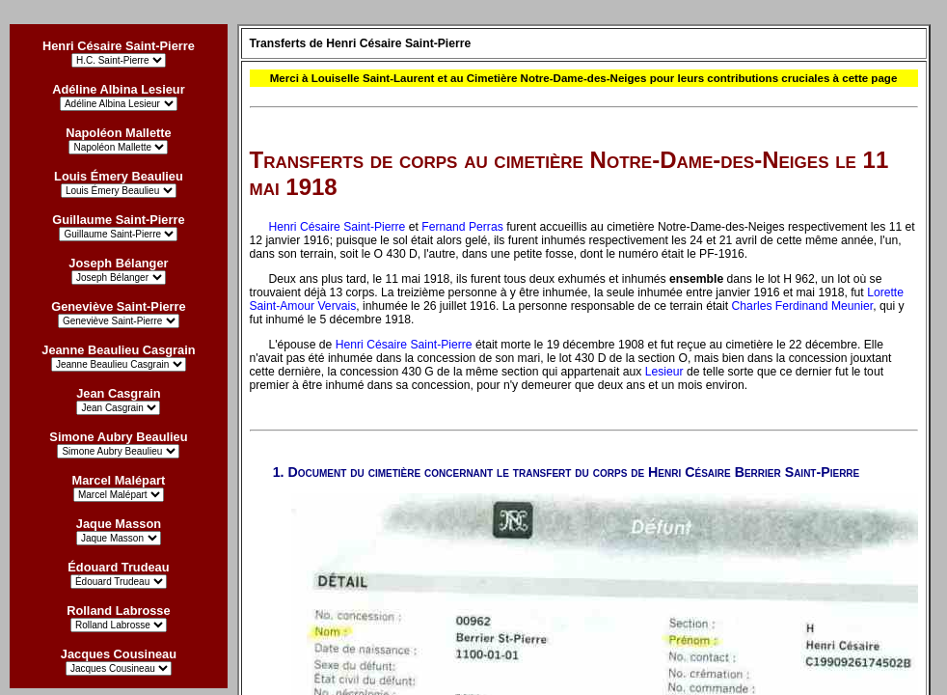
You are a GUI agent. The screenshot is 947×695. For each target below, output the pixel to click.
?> (119, 668)
